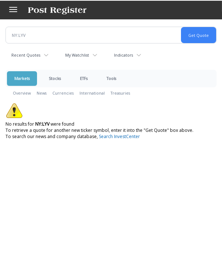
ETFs (84, 78)
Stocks (55, 78)
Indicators (123, 55)
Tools (111, 78)
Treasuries (120, 93)
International (92, 93)
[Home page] (57, 9)
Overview (22, 93)
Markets (22, 78)
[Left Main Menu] (13, 9)
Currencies (63, 93)
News (42, 93)
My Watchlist (77, 55)
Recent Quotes (25, 55)
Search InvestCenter (119, 136)
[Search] (218, 6)
